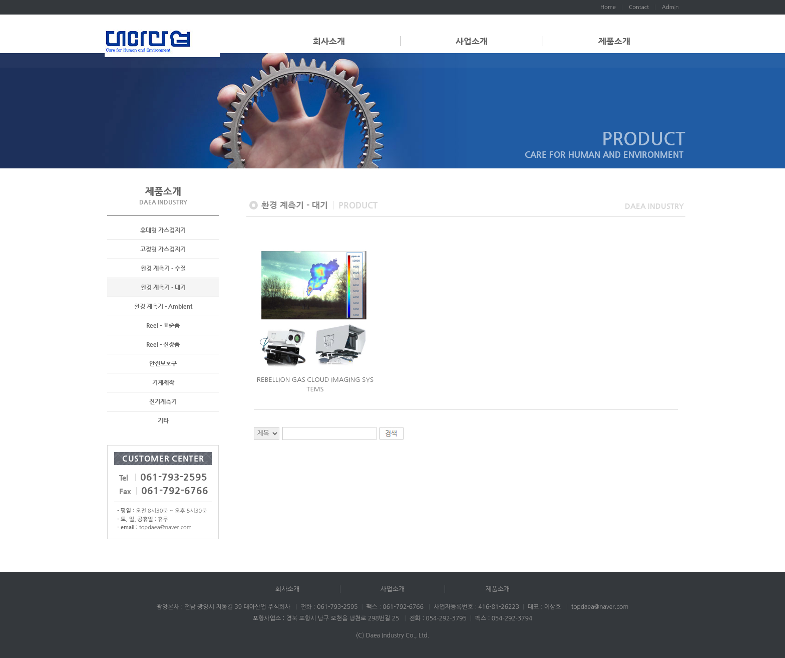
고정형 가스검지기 (163, 249)
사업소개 (472, 41)
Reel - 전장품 (163, 344)
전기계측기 (163, 401)
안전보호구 (163, 363)
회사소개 (329, 41)
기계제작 (163, 382)
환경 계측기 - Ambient (163, 306)
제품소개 (614, 41)
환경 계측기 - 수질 (163, 268)
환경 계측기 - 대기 (163, 287)
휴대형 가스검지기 (163, 230)
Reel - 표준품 (163, 325)
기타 (163, 420)
